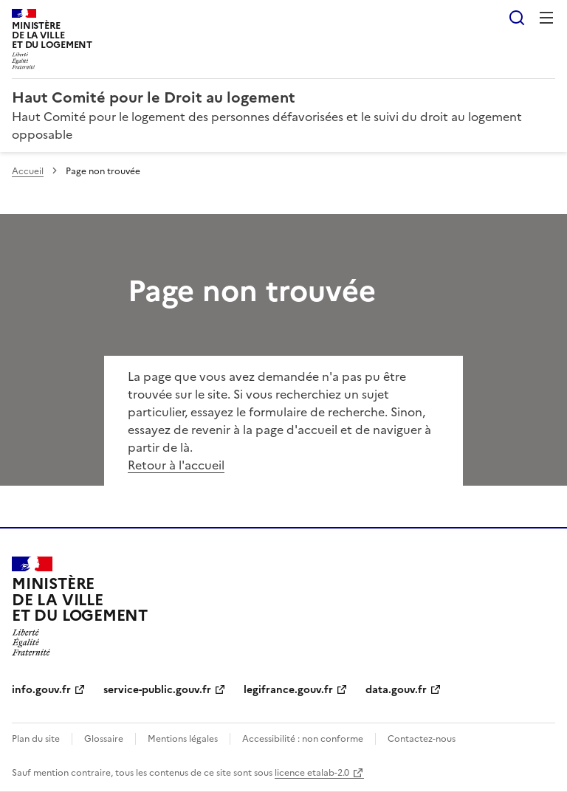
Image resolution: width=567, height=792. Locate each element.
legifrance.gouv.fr (288, 690)
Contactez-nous (422, 738)
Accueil (28, 171)
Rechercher (517, 17)
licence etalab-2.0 (312, 772)
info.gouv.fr (41, 690)
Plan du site (36, 738)
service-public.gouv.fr (157, 690)
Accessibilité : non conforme (302, 738)
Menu (546, 17)
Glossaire (103, 738)
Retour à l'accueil (176, 465)
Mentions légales (183, 738)
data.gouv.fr (396, 690)
